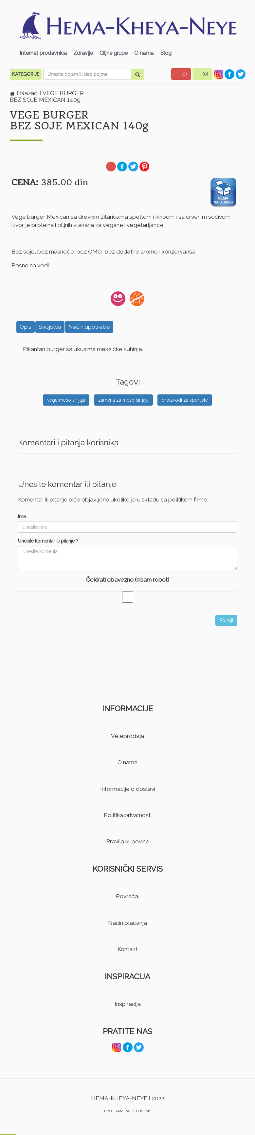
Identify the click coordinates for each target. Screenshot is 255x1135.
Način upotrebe (89, 326)
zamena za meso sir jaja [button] (123, 400)
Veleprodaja (127, 736)
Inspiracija (128, 1004)
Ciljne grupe (114, 53)
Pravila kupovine (127, 841)
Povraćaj (127, 896)
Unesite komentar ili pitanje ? (48, 541)
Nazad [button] (29, 93)
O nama (144, 53)
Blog (166, 53)
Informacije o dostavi (127, 789)
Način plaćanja (127, 923)
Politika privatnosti (128, 815)
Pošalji (226, 620)
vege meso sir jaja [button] (66, 400)
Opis (25, 326)
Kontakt (127, 949)
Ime (22, 516)
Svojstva (50, 326)
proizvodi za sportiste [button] (185, 400)
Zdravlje (83, 53)
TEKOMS (143, 1111)
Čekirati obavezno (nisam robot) (127, 579)
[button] (181, 74)
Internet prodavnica (43, 53)
